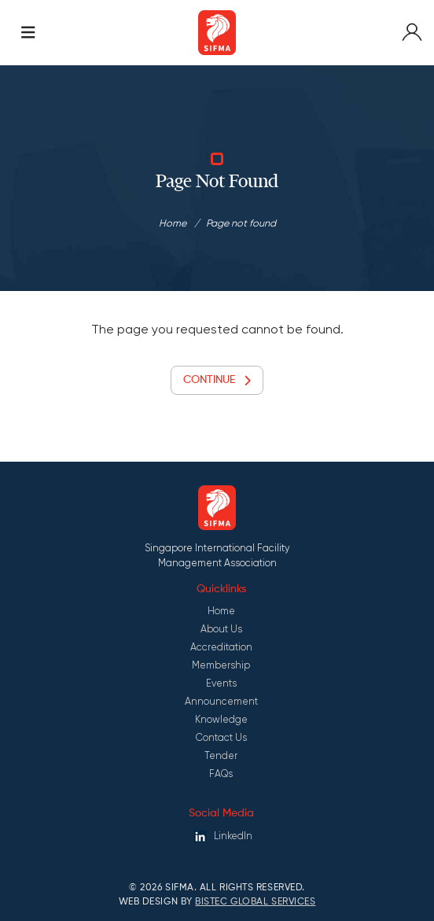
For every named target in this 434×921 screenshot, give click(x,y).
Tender (220, 755)
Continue (217, 379)
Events (221, 683)
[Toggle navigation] (28, 33)
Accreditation (221, 647)
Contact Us (221, 737)
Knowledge (221, 719)
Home (172, 223)
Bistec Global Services (255, 902)
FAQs (221, 773)
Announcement (221, 701)
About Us (221, 629)
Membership (221, 665)
